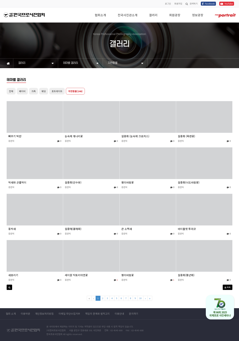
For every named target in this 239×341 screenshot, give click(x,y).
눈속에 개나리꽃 (74, 136)
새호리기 (13, 275)
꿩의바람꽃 (127, 182)
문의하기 (133, 313)
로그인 (168, 3)
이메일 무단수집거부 (69, 313)
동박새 (12, 228)
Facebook (208, 3)
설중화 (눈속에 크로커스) (135, 136)
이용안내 (119, 313)
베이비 (22, 91)
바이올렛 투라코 (187, 228)
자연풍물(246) (75, 91)
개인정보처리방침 (44, 313)
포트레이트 (57, 91)
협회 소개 (11, 313)
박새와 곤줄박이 (17, 182)
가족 (33, 91)
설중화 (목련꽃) (186, 136)
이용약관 (25, 313)
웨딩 (43, 91)
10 (140, 298)
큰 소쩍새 (126, 228)
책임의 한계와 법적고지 (97, 313)
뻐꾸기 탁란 (14, 136)
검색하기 (192, 3)
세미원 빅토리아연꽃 (76, 275)
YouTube (226, 3)
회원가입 (178, 3)
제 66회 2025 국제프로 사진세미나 (220, 307)
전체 (11, 91)
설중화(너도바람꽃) (188, 182)
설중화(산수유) (73, 182)
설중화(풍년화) (186, 275)
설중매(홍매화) (73, 228)
